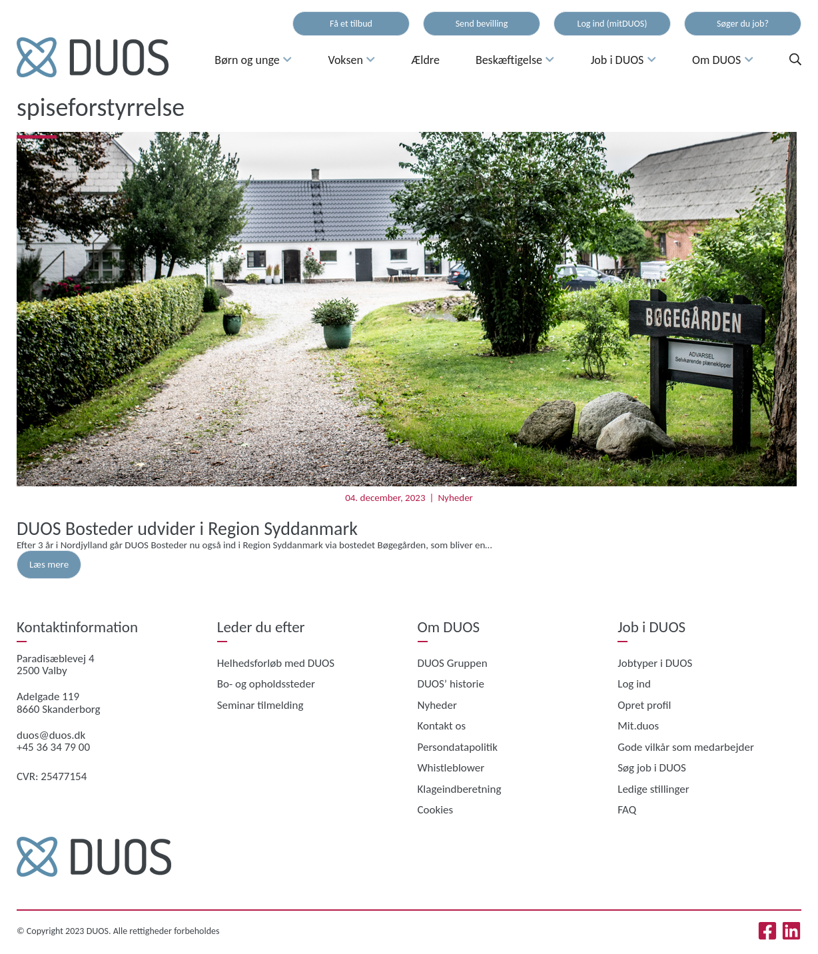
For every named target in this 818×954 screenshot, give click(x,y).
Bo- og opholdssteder (266, 684)
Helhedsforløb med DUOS (275, 663)
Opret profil (644, 705)
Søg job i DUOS (651, 768)
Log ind (634, 684)
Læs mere (49, 564)
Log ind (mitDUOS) (612, 23)
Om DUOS (722, 60)
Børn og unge (253, 60)
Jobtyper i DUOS (654, 663)
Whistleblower (451, 768)
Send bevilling (482, 23)
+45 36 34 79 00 (53, 747)
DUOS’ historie (451, 684)
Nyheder (455, 498)
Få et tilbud (351, 23)
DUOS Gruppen (453, 663)
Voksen (351, 60)
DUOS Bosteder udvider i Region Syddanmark (187, 528)
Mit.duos (638, 726)
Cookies (436, 810)
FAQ (626, 810)
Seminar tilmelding (260, 705)
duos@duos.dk (51, 735)
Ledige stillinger (653, 789)
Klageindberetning (460, 789)
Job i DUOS (623, 60)
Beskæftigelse (515, 60)
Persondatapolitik (458, 747)
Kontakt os (442, 726)
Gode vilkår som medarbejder (685, 747)
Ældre (426, 60)
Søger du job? (743, 23)
